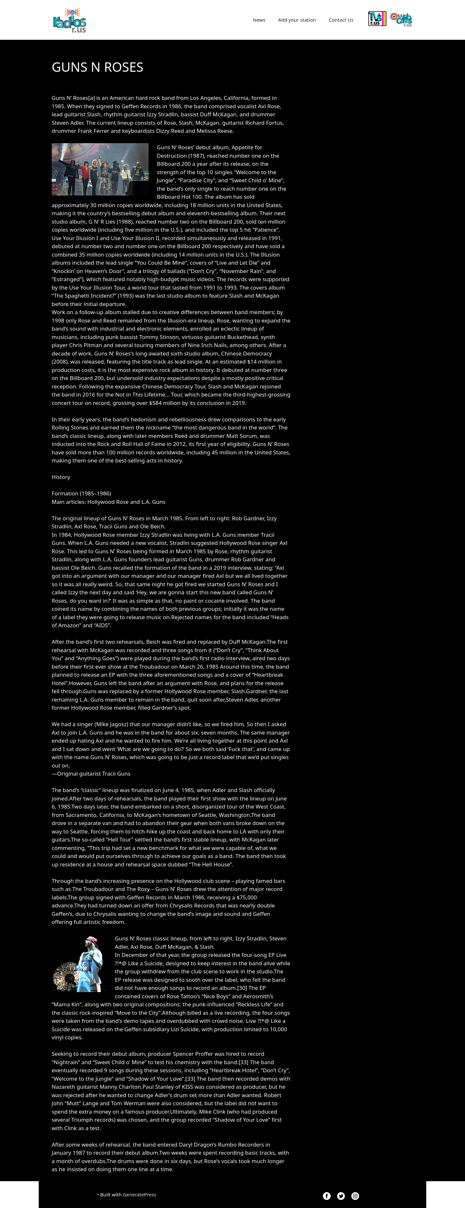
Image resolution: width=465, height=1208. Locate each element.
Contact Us (341, 19)
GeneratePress (139, 1194)
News (259, 19)
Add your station (297, 19)
